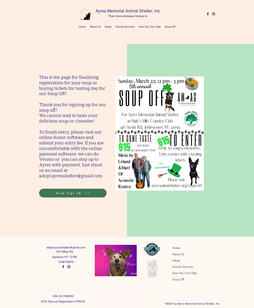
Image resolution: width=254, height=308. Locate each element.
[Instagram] (213, 14)
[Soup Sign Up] (73, 193)
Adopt (176, 261)
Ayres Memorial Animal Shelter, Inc (128, 11)
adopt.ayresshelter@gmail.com (66, 247)
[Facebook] (208, 14)
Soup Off (178, 279)
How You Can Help (184, 273)
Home (176, 248)
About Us (178, 254)
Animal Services (182, 267)
